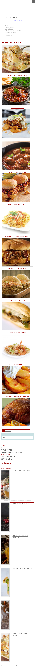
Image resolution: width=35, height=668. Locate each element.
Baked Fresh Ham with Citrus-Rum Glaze (17, 429)
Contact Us (8, 36)
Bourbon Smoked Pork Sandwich (17, 204)
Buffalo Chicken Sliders (17, 300)
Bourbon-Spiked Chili (17, 108)
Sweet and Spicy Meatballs (17, 172)
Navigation (17, 20)
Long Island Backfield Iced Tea (22, 504)
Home (7, 25)
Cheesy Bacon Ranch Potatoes (17, 76)
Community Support (11, 32)
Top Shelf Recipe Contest (13, 30)
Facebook (26, 17)
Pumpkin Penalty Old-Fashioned (20, 536)
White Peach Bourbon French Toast (17, 397)
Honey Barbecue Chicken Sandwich (17, 268)
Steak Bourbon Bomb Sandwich (17, 332)
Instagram (33, 17)
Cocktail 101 (8, 34)
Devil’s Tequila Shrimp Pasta (17, 365)
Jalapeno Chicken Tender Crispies (17, 140)
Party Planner (9, 29)
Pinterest (31, 17)
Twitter (29, 17)
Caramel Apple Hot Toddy (22, 471)
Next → (9, 431)
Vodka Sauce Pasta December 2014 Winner (18, 236)
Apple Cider (17, 601)
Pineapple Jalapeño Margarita (23, 568)
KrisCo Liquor (17, 9)
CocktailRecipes (10, 27)
